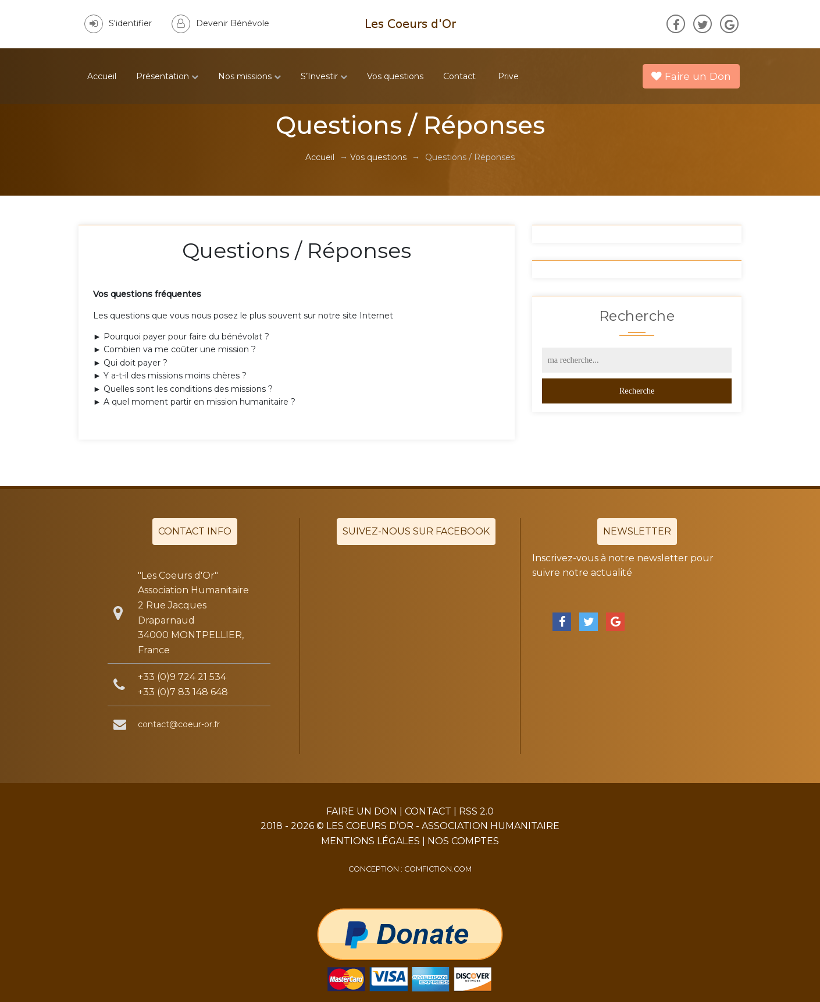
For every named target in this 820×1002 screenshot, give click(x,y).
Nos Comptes (463, 841)
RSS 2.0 (476, 811)
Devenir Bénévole (220, 23)
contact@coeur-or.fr (179, 724)
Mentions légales (370, 841)
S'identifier (118, 23)
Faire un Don (691, 76)
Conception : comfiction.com (410, 869)
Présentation (167, 76)
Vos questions (395, 76)
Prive (508, 76)
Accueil (101, 76)
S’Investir (324, 76)
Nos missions (249, 76)
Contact (459, 76)
